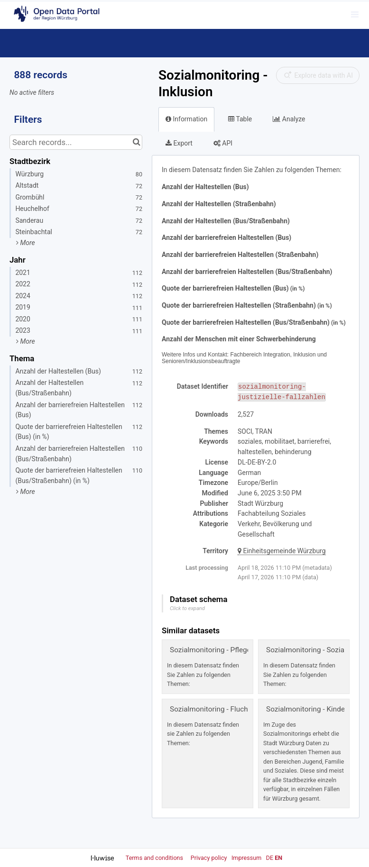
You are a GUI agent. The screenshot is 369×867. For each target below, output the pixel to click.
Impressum (246, 857)
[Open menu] (355, 14)
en (278, 857)
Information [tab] (186, 119)
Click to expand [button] (187, 608)
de (269, 857)
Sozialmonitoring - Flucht (210, 709)
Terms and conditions (155, 857)
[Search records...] (75, 142)
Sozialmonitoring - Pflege (210, 650)
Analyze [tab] (289, 119)
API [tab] (222, 143)
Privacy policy (210, 857)
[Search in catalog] (136, 142)
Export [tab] (179, 143)
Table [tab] (240, 119)
